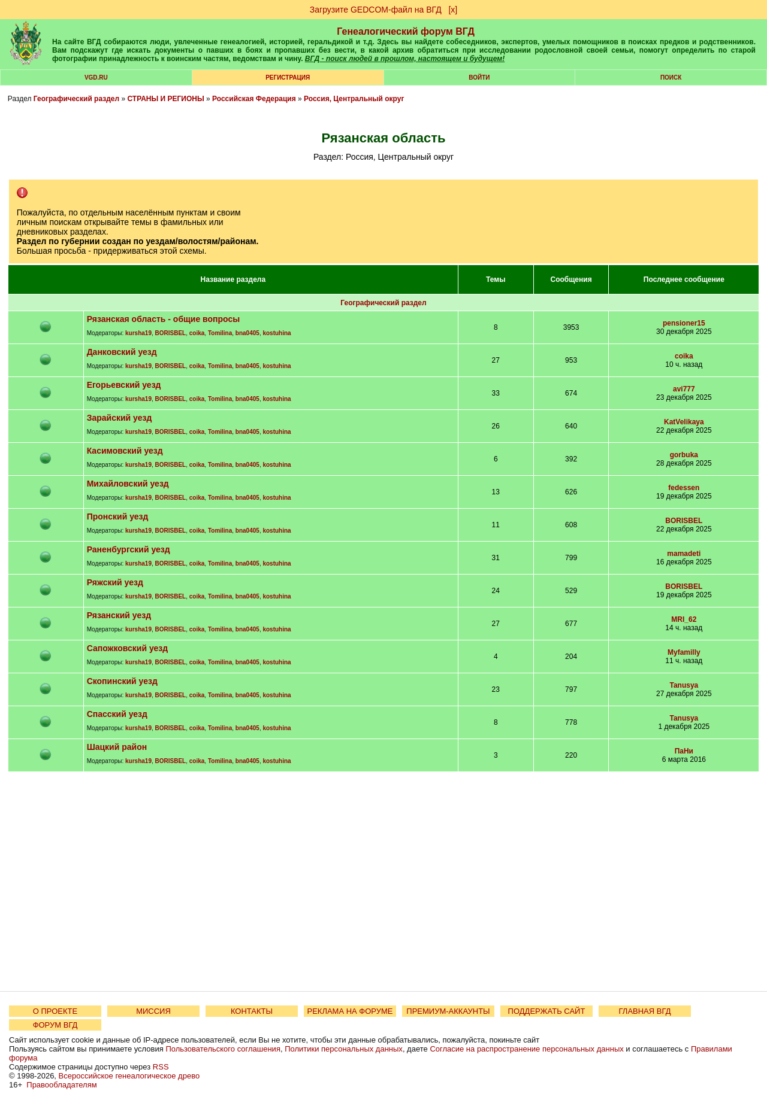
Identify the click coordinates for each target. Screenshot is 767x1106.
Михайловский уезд (128, 483)
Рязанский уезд (119, 615)
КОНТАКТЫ (252, 1011)
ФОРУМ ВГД (55, 1024)
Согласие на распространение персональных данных (526, 1048)
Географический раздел (76, 99)
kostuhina (276, 333)
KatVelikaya (684, 422)
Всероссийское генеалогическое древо (129, 1075)
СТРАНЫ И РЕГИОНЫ (166, 99)
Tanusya (683, 685)
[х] (452, 9)
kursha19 (138, 333)
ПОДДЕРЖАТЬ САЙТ (546, 1011)
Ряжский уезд (115, 582)
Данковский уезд (122, 352)
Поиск (670, 77)
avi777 (684, 389)
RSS (161, 1066)
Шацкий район (117, 747)
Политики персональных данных (344, 1048)
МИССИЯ (153, 1011)
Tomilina (220, 333)
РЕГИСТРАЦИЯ (287, 77)
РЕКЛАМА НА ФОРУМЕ (349, 1011)
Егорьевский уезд (124, 385)
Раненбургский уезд (128, 549)
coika (197, 333)
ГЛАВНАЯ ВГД (645, 1011)
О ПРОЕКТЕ (55, 1011)
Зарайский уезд (119, 418)
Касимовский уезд (125, 450)
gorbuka (684, 455)
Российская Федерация (254, 99)
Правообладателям (61, 1084)
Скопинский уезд (122, 681)
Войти (479, 77)
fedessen (683, 488)
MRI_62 (683, 619)
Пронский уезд (118, 516)
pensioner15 (684, 323)
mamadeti (683, 553)
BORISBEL (170, 333)
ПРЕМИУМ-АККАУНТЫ (448, 1011)
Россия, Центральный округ (354, 99)
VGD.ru (96, 77)
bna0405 (247, 333)
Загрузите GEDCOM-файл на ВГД (376, 9)
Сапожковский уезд (127, 648)
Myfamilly (684, 652)
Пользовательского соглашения (222, 1048)
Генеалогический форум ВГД (406, 31)
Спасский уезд (117, 714)
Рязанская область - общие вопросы (163, 319)
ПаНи (684, 751)
